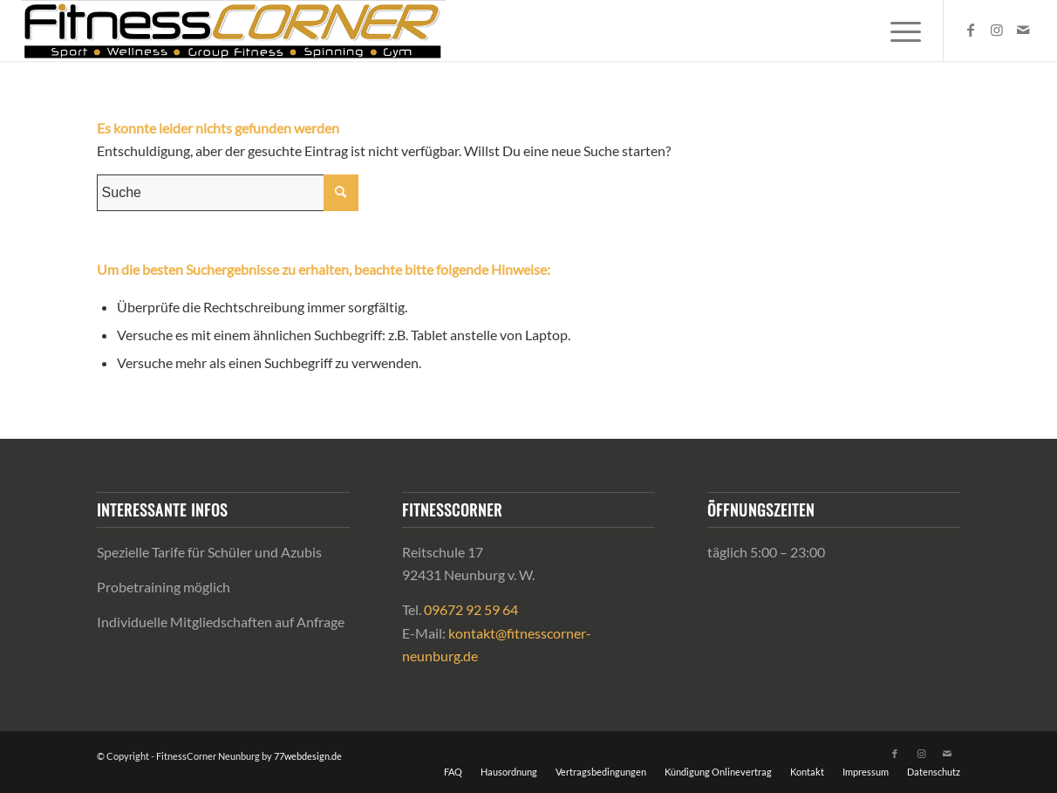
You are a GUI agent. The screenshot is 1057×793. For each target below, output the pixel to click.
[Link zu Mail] (1023, 30)
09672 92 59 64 (471, 609)
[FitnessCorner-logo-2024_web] (233, 30)
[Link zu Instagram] (997, 30)
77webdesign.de (308, 756)
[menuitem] (900, 30)
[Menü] (900, 30)
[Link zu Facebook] (971, 30)
